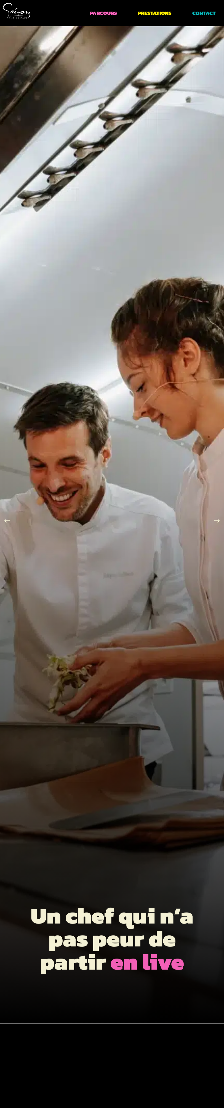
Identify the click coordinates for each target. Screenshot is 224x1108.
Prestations (155, 13)
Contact (204, 13)
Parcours (103, 13)
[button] (7, 520)
